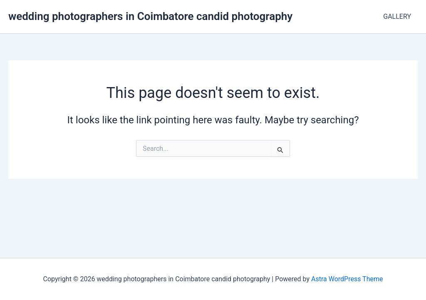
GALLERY (397, 16)
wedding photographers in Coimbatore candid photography (150, 16)
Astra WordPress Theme (347, 279)
